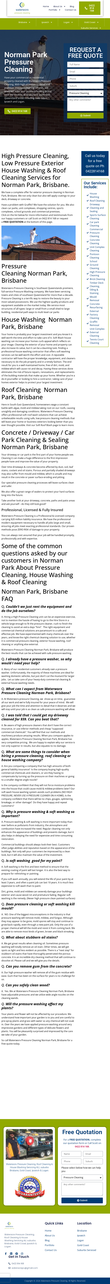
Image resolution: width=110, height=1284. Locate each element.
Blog (60, 7)
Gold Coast (91, 22)
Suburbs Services (91, 28)
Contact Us (74, 10)
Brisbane (25, 22)
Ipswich (47, 22)
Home (34, 7)
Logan (68, 22)
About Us (47, 7)
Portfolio (72, 7)
